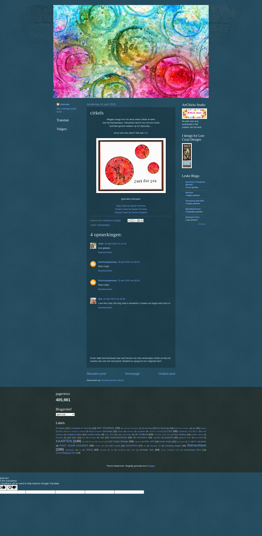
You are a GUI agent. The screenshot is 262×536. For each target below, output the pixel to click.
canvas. (130, 431)
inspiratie (157, 438)
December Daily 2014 (162, 435)
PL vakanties (200, 441)
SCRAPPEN (132, 445)
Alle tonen (201, 224)
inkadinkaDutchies (118, 437)
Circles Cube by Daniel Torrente (131, 209)
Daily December (124, 435)
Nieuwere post (96, 373)
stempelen (70, 450)
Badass (203, 428)
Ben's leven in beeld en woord (72, 431)
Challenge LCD (185, 431)
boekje (109, 431)
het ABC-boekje (89, 438)
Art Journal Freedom (129, 428)
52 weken (60, 428)
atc (193, 428)
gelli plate (72, 437)
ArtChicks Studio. (181, 428)
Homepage (132, 373)
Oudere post (167, 373)
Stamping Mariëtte (194, 201)
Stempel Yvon (192, 217)
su (80, 450)
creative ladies (94, 434)
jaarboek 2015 (184, 438)
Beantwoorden (105, 252)
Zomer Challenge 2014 (170, 450)
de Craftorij (141, 434)
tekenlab (103, 450)
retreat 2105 (100, 446)
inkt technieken (140, 437)
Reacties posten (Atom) (112, 380)
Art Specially (163, 428)
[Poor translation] (12, 487)
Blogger (151, 466)
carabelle (141, 431)
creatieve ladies (74, 434)
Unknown (65, 104)
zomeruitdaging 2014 (66, 453)
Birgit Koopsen (95, 431)
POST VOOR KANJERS (73, 445)
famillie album (197, 435)
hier (146, 133)
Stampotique (104, 225)
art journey (147, 428)
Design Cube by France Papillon (131, 212)
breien (120, 431)
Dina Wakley (180, 434)
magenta (138, 442)
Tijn (112, 450)
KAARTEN (64, 441)
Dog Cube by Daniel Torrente (131, 206)
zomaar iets (147, 449)
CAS (169, 431)
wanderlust (122, 450)
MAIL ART (149, 441)
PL (189, 442)
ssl (145, 446)
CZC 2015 (109, 435)
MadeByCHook (193, 209)
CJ (197, 431)
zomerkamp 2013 (192, 450)
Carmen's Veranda (156, 431)
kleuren (92, 442)
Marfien (189, 192)
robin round (114, 445)
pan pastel (181, 442)
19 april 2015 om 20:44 (114, 299)
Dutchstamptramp (107, 262)
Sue (100, 299)
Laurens (101, 442)
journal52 (199, 438)
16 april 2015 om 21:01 (115, 243)
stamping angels (173, 445)
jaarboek (169, 437)
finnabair (59, 438)
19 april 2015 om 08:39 (129, 262)
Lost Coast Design (117, 441)
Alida (100, 243)
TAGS (89, 449)
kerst (84, 442)
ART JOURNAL (106, 428)
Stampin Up (155, 446)
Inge (102, 437)
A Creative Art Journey (81, 428)
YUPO (132, 450)
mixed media (165, 441)
